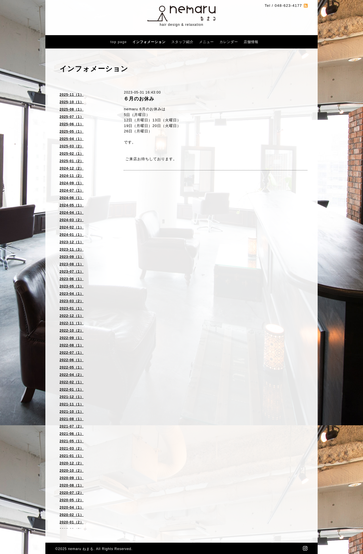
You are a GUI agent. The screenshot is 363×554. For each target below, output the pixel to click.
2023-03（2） (72, 301)
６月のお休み (139, 99)
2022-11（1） (72, 323)
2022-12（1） (72, 316)
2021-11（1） (72, 404)
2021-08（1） (72, 419)
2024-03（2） (72, 220)
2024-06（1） (72, 198)
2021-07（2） (72, 426)
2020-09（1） (72, 478)
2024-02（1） (72, 227)
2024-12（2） (72, 168)
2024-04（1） (72, 213)
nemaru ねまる (81, 549)
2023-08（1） (72, 264)
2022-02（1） (72, 382)
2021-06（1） (72, 434)
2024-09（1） (72, 183)
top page (118, 42)
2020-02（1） (72, 515)
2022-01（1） (72, 390)
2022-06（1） (72, 360)
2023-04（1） (72, 294)
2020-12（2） (72, 463)
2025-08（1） (72, 109)
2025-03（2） (72, 146)
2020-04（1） (72, 507)
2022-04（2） (72, 375)
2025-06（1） (72, 124)
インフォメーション (149, 42)
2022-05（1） (72, 367)
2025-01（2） (72, 161)
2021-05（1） (72, 441)
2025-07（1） (72, 117)
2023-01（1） (72, 308)
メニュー (206, 42)
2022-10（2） (72, 331)
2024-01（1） (72, 235)
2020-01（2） (72, 522)
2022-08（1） (72, 345)
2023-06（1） (72, 279)
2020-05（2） (72, 500)
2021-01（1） (72, 456)
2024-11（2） (72, 176)
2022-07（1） (72, 353)
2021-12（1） (72, 397)
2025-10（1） (72, 102)
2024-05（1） (72, 205)
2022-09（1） (72, 338)
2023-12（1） (72, 242)
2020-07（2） (72, 493)
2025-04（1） (72, 139)
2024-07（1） (72, 191)
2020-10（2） (72, 471)
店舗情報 (251, 42)
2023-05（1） (72, 286)
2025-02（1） (72, 154)
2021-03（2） (72, 449)
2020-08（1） (72, 485)
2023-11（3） (72, 249)
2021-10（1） (72, 412)
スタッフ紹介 (182, 42)
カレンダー (229, 42)
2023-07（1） (72, 272)
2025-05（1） (72, 132)
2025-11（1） (72, 95)
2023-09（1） (72, 257)
